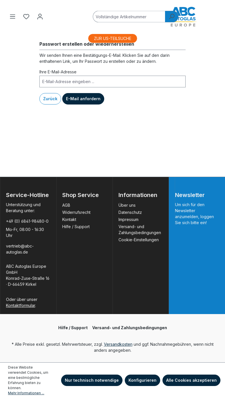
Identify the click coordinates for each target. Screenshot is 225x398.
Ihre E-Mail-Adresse (58, 71)
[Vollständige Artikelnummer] (129, 16)
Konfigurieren (142, 380)
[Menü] (12, 16)
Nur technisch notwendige (92, 380)
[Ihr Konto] (40, 16)
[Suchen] (171, 16)
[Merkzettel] (26, 16)
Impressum (128, 219)
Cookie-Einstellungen (138, 239)
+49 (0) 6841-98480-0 (27, 221)
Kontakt (69, 219)
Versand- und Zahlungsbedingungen (129, 327)
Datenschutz (130, 212)
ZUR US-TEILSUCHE (112, 38)
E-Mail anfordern (83, 98)
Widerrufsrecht (76, 212)
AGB (66, 205)
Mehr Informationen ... (26, 393)
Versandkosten (118, 344)
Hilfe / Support (76, 226)
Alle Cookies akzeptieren (191, 380)
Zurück (50, 98)
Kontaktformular (20, 305)
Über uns (127, 205)
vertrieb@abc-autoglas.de (20, 249)
